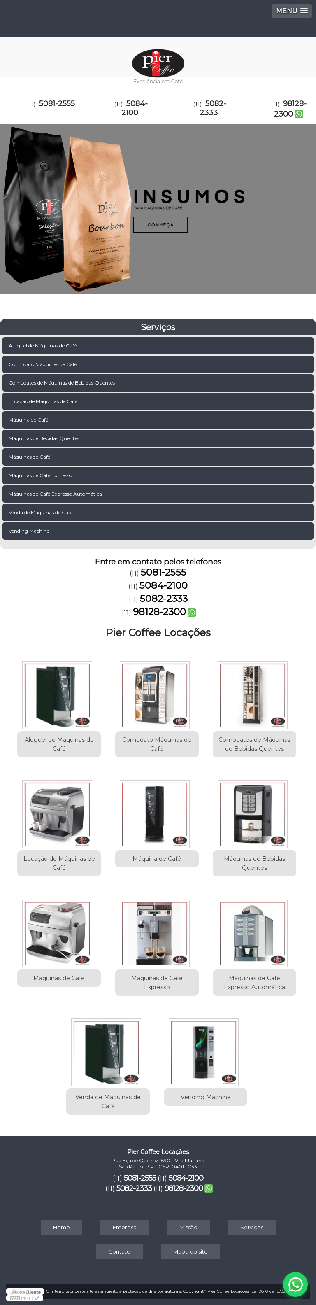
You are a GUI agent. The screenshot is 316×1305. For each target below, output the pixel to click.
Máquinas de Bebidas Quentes (45, 438)
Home (61, 1227)
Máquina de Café (29, 420)
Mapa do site (190, 1251)
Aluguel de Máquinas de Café (43, 346)
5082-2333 (213, 108)
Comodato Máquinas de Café (43, 364)
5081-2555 (57, 103)
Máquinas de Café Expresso (41, 475)
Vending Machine (30, 531)
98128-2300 (290, 109)
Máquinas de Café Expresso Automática (56, 494)
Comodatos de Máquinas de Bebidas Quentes (62, 383)
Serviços (158, 327)
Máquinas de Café (30, 457)
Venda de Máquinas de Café (41, 512)
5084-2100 (134, 108)
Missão (188, 1227)
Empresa (125, 1227)
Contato (119, 1251)
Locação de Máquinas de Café (44, 401)
